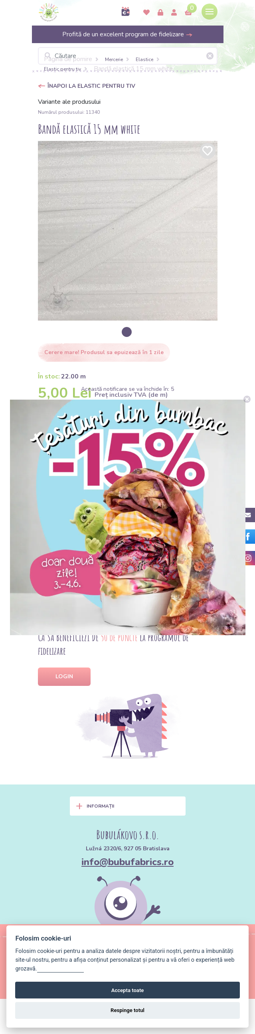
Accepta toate (127, 990)
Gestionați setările (60, 968)
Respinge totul (127, 1010)
